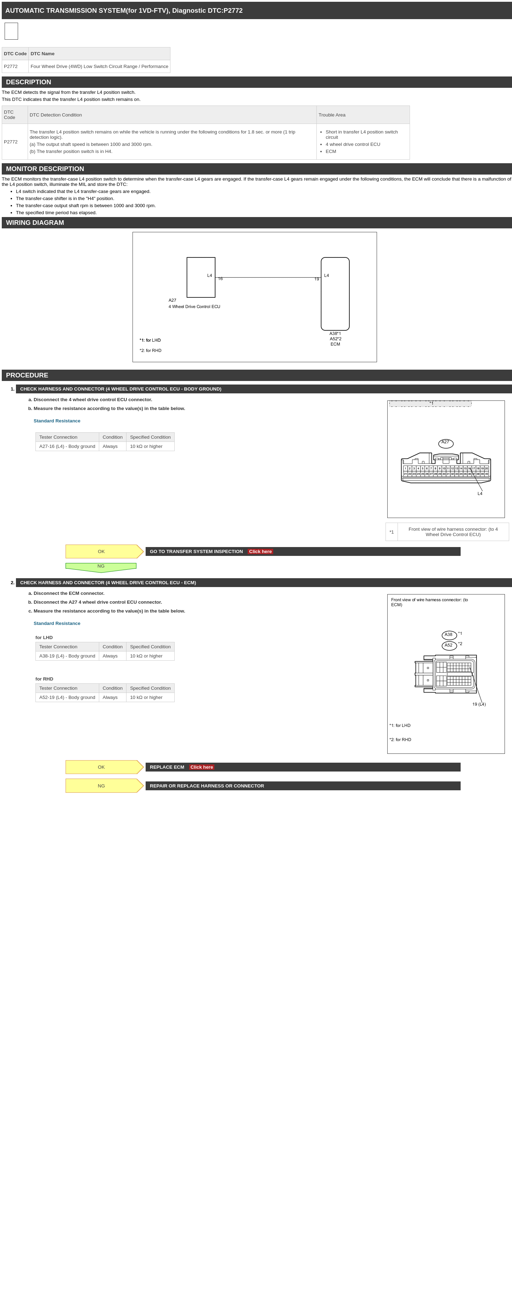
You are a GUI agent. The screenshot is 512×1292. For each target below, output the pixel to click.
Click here (260, 551)
